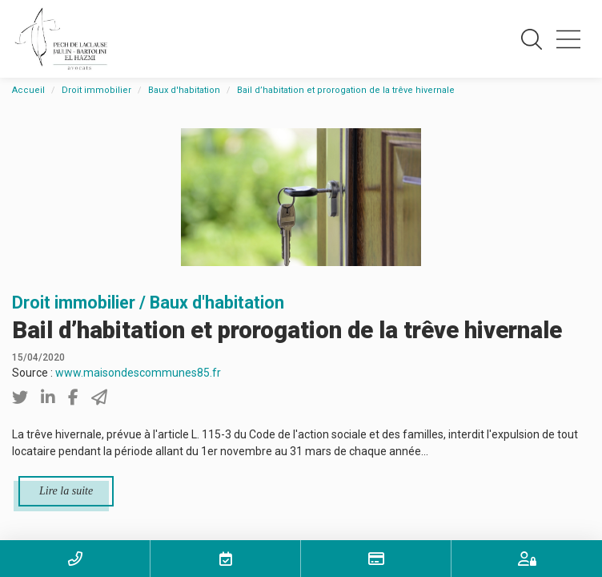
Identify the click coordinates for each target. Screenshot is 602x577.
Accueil (28, 90)
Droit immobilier (96, 90)
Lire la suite (66, 491)
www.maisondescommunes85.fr (138, 372)
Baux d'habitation (184, 90)
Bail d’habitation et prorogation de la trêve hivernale (346, 90)
